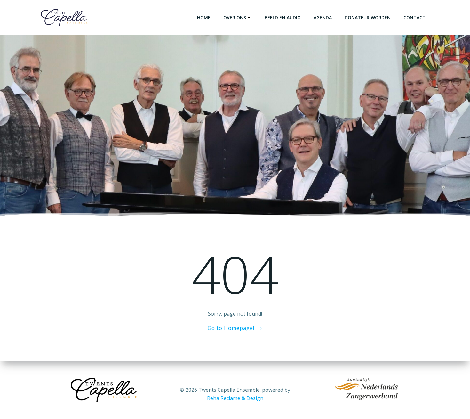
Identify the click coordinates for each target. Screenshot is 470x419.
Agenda (323, 17)
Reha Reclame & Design (235, 398)
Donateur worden (368, 17)
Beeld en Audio (283, 17)
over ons (237, 17)
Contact (414, 17)
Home (204, 17)
